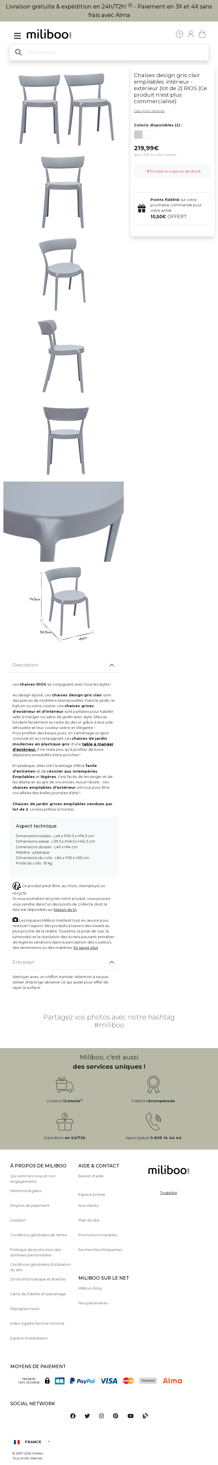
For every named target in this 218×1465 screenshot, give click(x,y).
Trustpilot (168, 1193)
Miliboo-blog (90, 1288)
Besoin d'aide (91, 1176)
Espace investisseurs (29, 1338)
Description (25, 665)
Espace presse (91, 1194)
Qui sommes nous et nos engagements (32, 1179)
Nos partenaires (93, 1303)
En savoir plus (86, 947)
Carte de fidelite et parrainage (38, 1294)
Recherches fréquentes (100, 1250)
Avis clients (88, 1205)
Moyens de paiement (29, 1205)
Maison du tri (65, 910)
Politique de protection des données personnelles (35, 1252)
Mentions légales (25, 1191)
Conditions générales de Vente (38, 1235)
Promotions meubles (97, 1235)
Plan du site (88, 1220)
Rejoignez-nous (24, 1309)
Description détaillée (149, 111)
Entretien (23, 962)
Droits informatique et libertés (38, 1279)
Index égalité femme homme (37, 1323)
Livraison (18, 1220)
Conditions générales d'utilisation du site (40, 1267)
